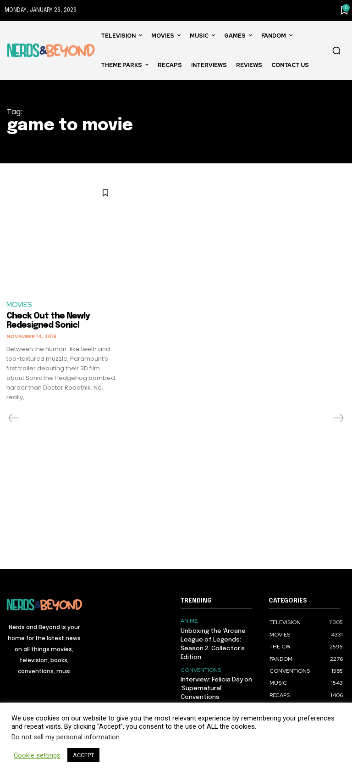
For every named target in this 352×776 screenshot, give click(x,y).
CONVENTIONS (201, 668)
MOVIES (19, 304)
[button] (336, 50)
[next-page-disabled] (338, 418)
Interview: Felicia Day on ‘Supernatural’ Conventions (216, 686)
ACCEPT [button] (83, 755)
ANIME (189, 621)
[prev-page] (13, 418)
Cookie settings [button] (37, 755)
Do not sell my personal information (65, 737)
